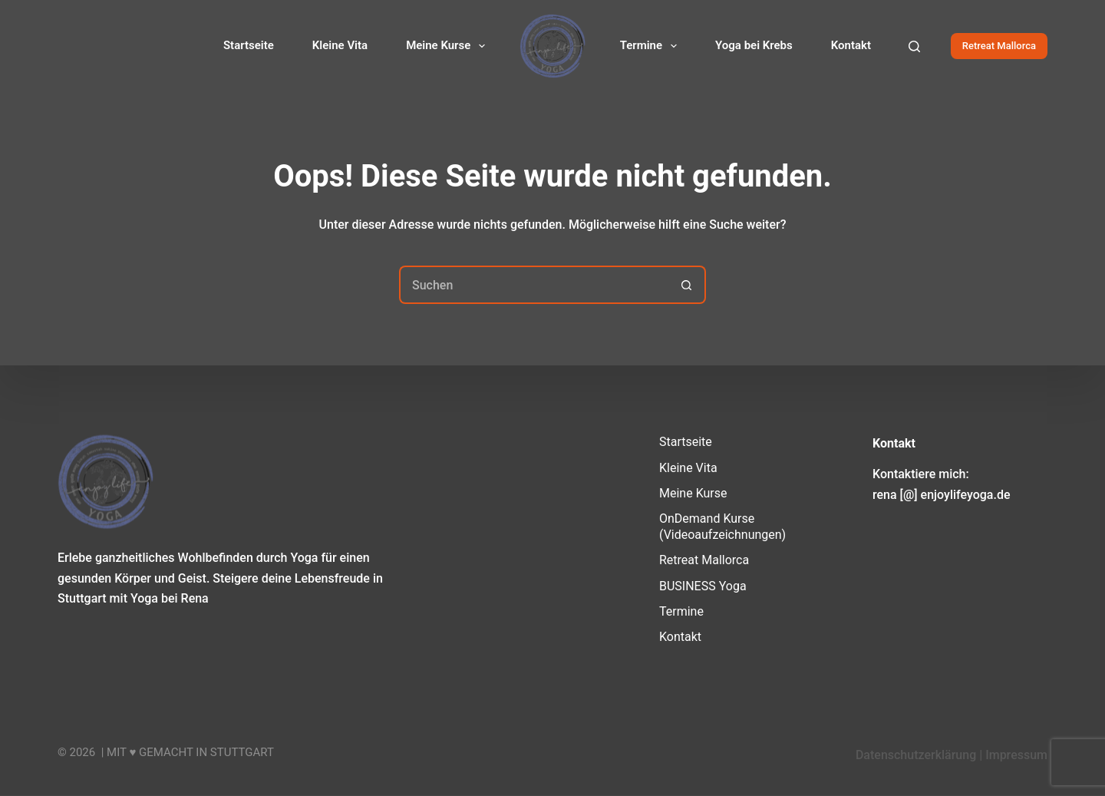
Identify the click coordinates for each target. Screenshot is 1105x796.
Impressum (1016, 755)
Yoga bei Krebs (754, 45)
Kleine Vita (340, 45)
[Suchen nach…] (533, 285)
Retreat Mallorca (999, 45)
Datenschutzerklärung (916, 755)
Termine (651, 46)
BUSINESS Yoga (703, 585)
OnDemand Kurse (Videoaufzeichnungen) (722, 526)
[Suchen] (914, 46)
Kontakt (851, 45)
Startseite (248, 45)
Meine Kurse (448, 46)
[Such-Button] (687, 285)
